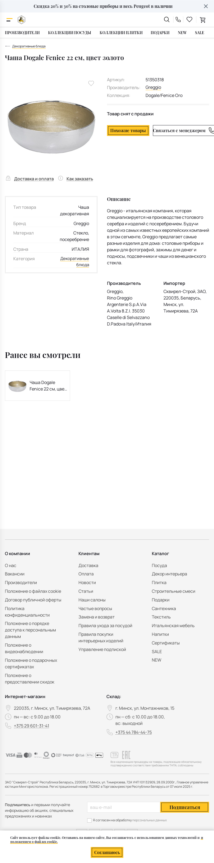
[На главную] (21, 19)
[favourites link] (189, 19)
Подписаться (184, 807)
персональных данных (149, 820)
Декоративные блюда (74, 262)
